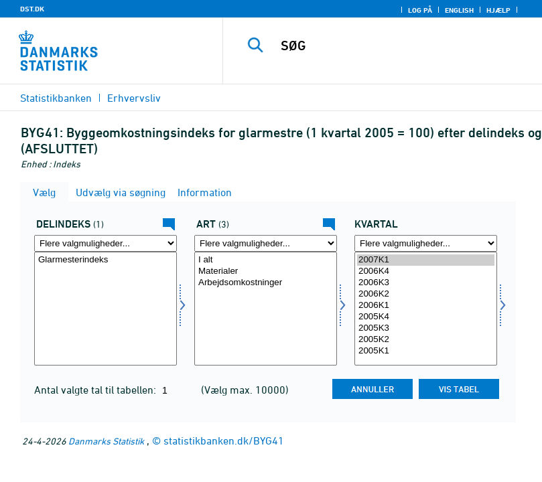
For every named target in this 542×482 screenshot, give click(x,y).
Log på (420, 10)
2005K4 (425, 317)
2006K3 (425, 283)
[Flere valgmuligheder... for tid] (425, 243)
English (459, 10)
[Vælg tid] (425, 309)
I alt (265, 260)
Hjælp (498, 10)
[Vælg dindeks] (105, 309)
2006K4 (425, 271)
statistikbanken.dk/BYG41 (223, 440)
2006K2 (425, 294)
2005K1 (425, 351)
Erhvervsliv (134, 98)
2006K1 (425, 305)
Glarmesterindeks (105, 260)
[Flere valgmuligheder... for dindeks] (105, 243)
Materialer (265, 271)
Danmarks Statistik (106, 441)
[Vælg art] (265, 309)
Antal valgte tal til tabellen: (96, 390)
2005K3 (425, 328)
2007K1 (425, 260)
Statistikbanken (56, 98)
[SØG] (401, 45)
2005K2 (425, 339)
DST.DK (32, 8)
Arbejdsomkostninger (265, 283)
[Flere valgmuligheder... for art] (265, 243)
